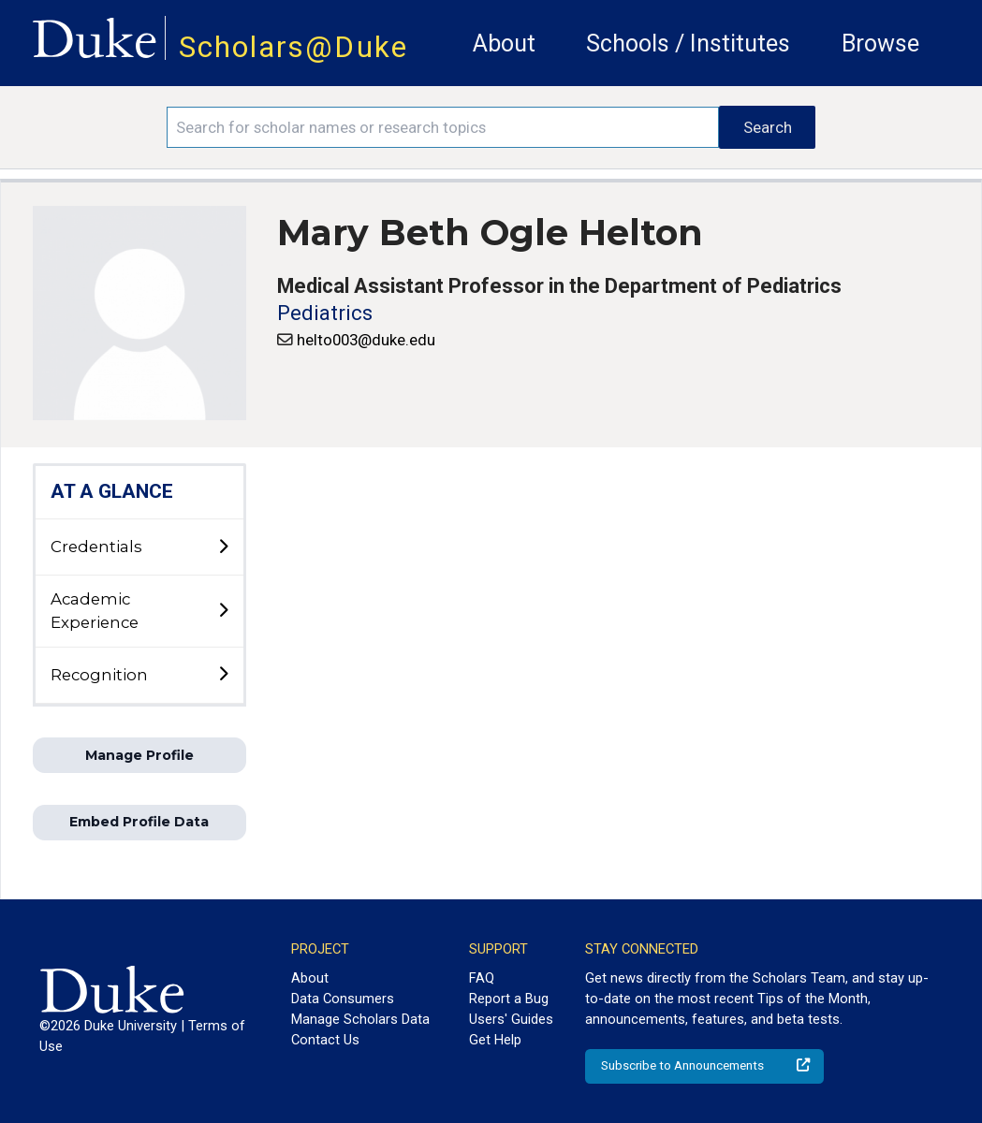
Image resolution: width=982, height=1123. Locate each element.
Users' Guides (511, 1019)
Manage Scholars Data (360, 1019)
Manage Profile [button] (139, 755)
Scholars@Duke (293, 47)
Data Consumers (342, 998)
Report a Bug (509, 998)
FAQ (481, 978)
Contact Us (325, 1039)
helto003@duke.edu (366, 339)
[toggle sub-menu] (222, 547)
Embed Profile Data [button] (139, 821)
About (504, 43)
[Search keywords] (443, 127)
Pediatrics (325, 313)
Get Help (495, 1039)
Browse (880, 43)
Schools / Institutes (688, 43)
